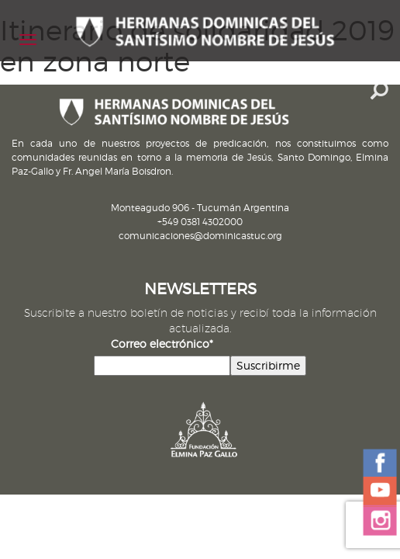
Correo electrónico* (162, 343)
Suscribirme (268, 365)
